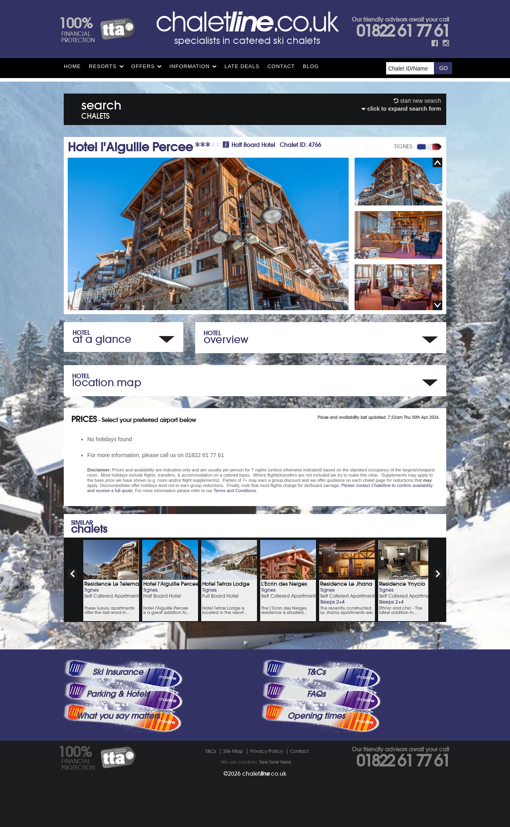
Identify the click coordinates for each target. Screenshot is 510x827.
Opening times (316, 716)
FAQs (316, 694)
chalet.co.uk (264, 773)
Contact (281, 66)
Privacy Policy (266, 751)
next (438, 574)
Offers (143, 66)
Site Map (233, 751)
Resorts (103, 66)
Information (189, 66)
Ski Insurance (117, 672)
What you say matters (117, 716)
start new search (417, 101)
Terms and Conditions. (235, 490)
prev (72, 574)
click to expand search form (401, 109)
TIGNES (403, 146)
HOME (72, 66)
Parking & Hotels (117, 694)
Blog (311, 66)
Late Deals (241, 66)
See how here (275, 762)
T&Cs (316, 672)
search (101, 108)
